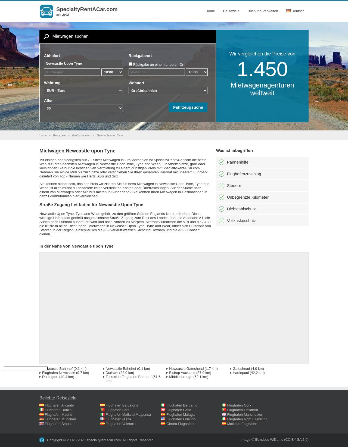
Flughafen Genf (178, 410)
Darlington (50, 377)
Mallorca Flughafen (242, 424)
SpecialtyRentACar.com (87, 9)
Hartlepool (241, 373)
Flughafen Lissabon (242, 410)
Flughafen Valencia (120, 424)
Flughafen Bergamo (181, 405)
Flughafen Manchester (244, 414)
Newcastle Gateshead (186, 369)
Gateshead (241, 369)
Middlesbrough (180, 377)
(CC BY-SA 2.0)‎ (296, 439)
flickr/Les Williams (269, 439)
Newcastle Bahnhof (57, 369)
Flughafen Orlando (181, 419)
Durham (112, 373)
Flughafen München (60, 419)
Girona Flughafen (180, 424)
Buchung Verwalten (263, 11)
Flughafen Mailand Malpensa (128, 414)
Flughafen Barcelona (121, 405)
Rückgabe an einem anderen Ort (159, 64)
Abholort (52, 56)
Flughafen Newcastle (58, 373)
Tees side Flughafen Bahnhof (128, 377)
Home (210, 11)
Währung (52, 83)
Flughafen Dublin (58, 410)
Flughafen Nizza (118, 419)
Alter (48, 100)
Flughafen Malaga (180, 414)
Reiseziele (231, 11)
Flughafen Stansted (60, 424)
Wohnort (136, 83)
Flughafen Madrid (58, 414)
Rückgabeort (140, 56)
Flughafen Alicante (59, 405)
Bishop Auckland (182, 373)
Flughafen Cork (239, 405)
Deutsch (295, 11)
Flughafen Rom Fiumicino (247, 419)
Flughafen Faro (117, 410)
